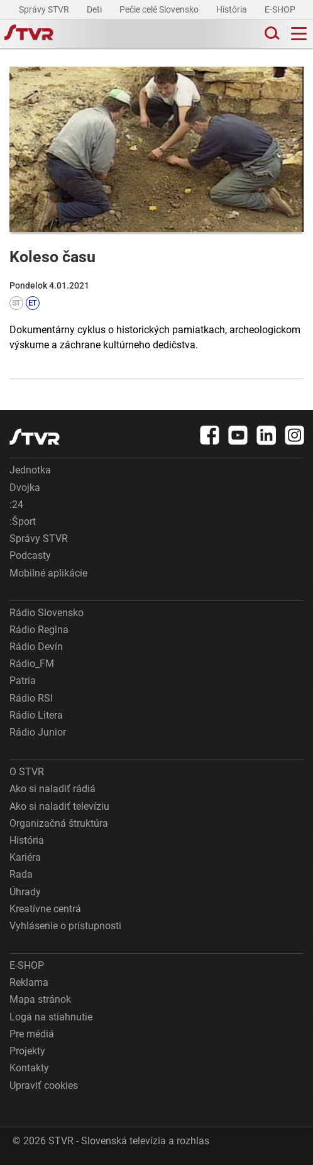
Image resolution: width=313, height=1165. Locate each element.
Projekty (27, 1051)
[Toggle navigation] (299, 33)
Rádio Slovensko (46, 613)
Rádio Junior (37, 732)
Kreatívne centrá (45, 909)
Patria (22, 681)
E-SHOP (281, 9)
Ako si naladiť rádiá (52, 789)
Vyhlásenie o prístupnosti (65, 926)
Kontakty (29, 1068)
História (232, 9)
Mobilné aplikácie (48, 573)
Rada (21, 874)
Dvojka (24, 488)
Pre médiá (31, 1034)
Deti (95, 9)
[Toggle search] (271, 33)
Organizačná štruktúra (58, 823)
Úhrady (25, 892)
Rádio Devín (36, 647)
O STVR (26, 772)
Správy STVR (45, 9)
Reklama (28, 982)
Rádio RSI (31, 698)
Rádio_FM (31, 664)
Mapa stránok (40, 999)
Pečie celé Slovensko (159, 9)
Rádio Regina (39, 630)
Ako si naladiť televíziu (59, 806)
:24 (16, 505)
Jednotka (30, 470)
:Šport (22, 521)
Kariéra (25, 857)
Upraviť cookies (43, 1085)
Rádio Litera (36, 715)
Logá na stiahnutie (50, 1017)
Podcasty (30, 555)
